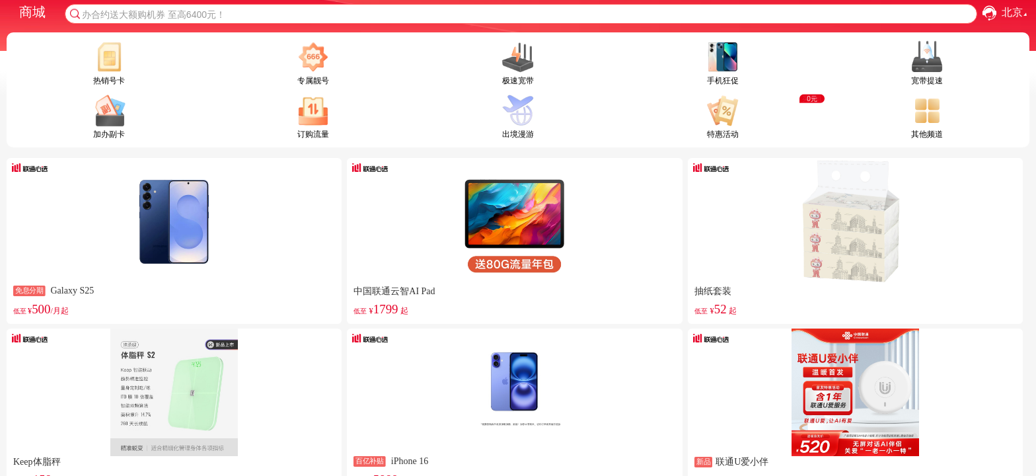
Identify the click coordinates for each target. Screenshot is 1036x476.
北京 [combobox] (1016, 13)
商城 (32, 12)
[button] (989, 13)
